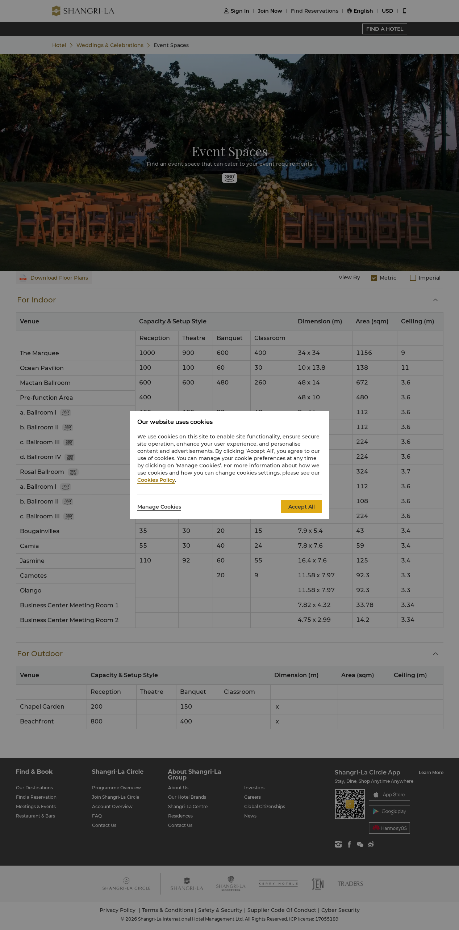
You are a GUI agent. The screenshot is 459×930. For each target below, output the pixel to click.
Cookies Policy (156, 480)
